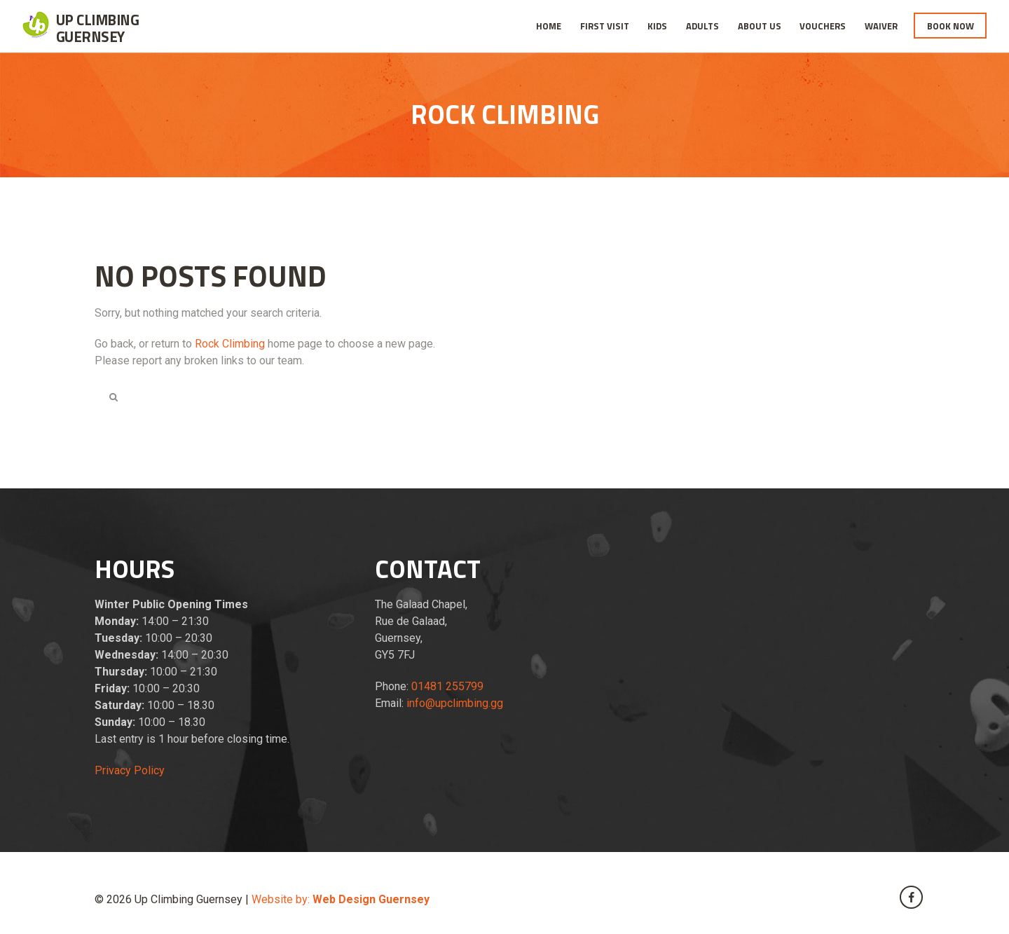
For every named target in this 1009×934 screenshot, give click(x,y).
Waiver (881, 26)
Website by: (341, 899)
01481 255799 (447, 686)
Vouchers (822, 26)
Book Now (950, 26)
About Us (759, 26)
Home (548, 26)
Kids (657, 26)
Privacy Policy (130, 770)
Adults (702, 26)
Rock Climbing (230, 343)
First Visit (604, 26)
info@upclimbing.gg (454, 703)
